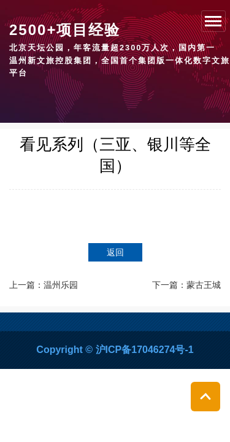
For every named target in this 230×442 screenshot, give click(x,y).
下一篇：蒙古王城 (186, 285)
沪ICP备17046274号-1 (145, 349)
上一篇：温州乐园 (43, 285)
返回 (115, 252)
